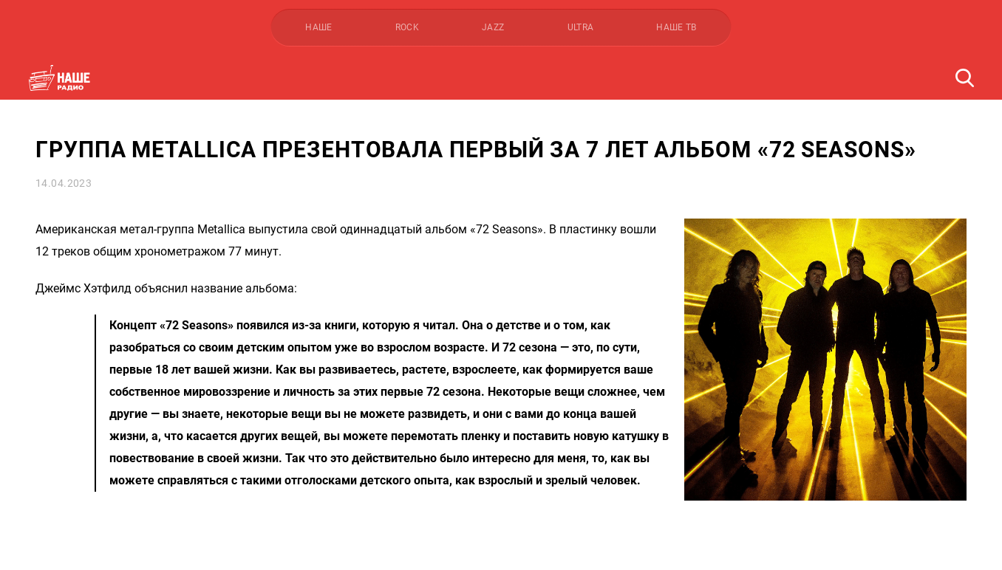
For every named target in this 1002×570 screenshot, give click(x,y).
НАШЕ (318, 27)
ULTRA (581, 27)
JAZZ (493, 27)
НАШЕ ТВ (676, 27)
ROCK (407, 27)
